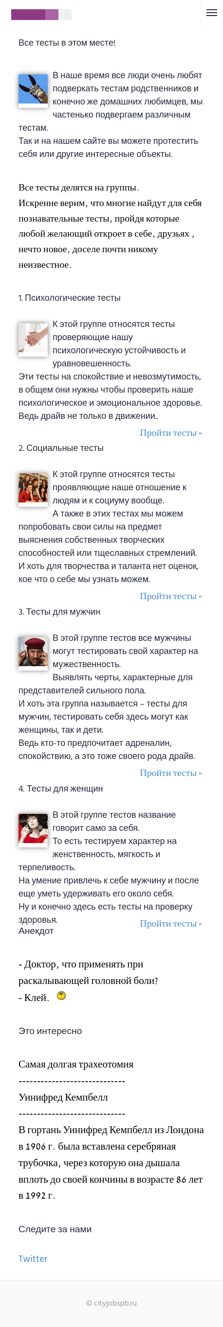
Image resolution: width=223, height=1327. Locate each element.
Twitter (33, 1259)
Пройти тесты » (171, 433)
